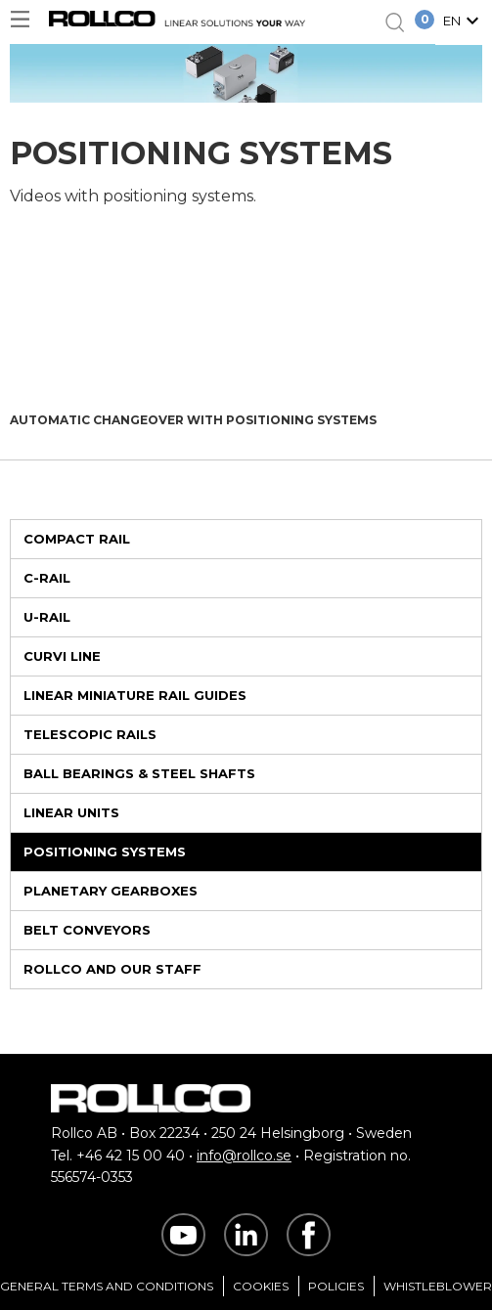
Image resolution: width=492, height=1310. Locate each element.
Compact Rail (76, 538)
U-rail (46, 617)
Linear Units (71, 812)
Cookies (261, 1286)
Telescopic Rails (90, 734)
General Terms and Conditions (106, 1286)
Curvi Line (62, 656)
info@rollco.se (244, 1155)
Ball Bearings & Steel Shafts (139, 773)
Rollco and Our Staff (112, 969)
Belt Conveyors (87, 930)
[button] (463, 22)
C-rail (46, 578)
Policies (336, 1286)
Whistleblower (437, 1286)
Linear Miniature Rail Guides (134, 695)
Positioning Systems (104, 851)
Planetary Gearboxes (110, 890)
